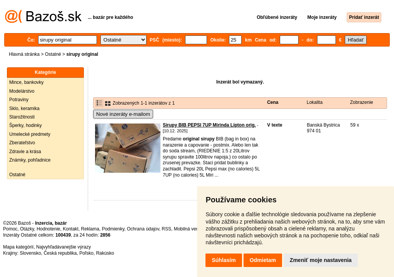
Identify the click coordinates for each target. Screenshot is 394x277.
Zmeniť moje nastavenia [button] (321, 260)
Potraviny (18, 99)
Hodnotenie (48, 229)
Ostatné (53, 54)
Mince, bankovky (26, 82)
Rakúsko (105, 253)
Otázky (27, 229)
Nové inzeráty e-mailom (123, 114)
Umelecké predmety (29, 134)
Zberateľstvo (22, 142)
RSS (166, 229)
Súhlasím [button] (223, 260)
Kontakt (70, 229)
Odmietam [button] (263, 260)
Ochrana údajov (143, 229)
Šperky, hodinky (25, 125)
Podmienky (113, 229)
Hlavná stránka (24, 54)
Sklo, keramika (24, 108)
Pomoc (10, 229)
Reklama (90, 229)
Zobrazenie (361, 102)
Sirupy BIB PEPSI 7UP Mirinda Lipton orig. (209, 125)
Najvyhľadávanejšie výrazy (63, 247)
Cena (272, 102)
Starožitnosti (22, 117)
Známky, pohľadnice (29, 160)
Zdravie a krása (25, 151)
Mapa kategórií (18, 247)
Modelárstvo (21, 91)
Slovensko (30, 253)
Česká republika (60, 253)
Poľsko (86, 253)
